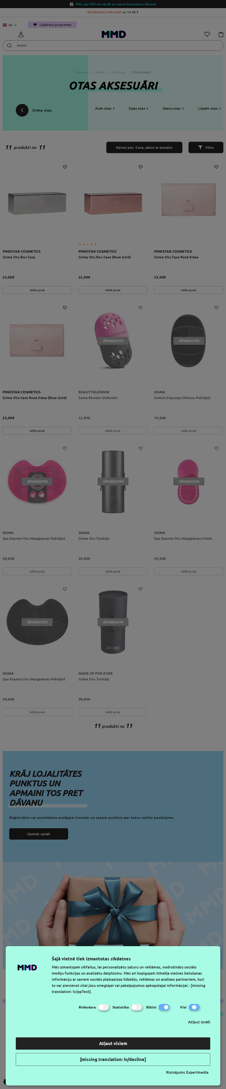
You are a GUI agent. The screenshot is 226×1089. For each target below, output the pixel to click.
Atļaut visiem (113, 1043)
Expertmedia (197, 1072)
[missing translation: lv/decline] (113, 1059)
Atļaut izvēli (199, 1022)
